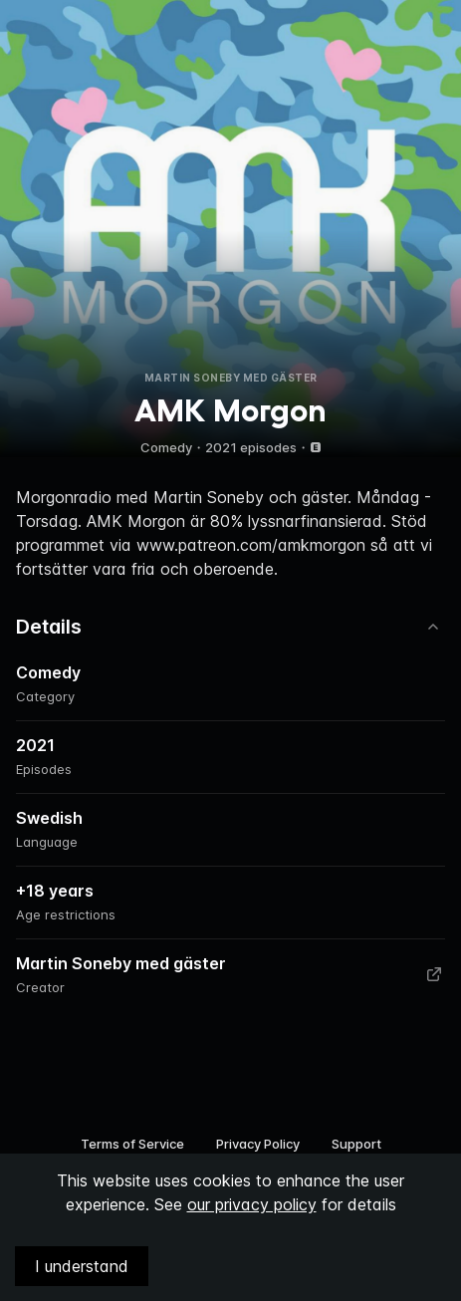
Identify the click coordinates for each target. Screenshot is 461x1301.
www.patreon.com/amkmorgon (250, 545)
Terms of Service (132, 1144)
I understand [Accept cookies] (81, 1266)
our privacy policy (252, 1204)
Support (356, 1144)
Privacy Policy (258, 1144)
